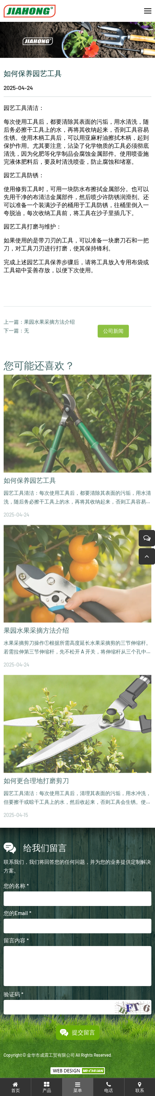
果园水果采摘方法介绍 (49, 333)
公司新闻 (113, 342)
